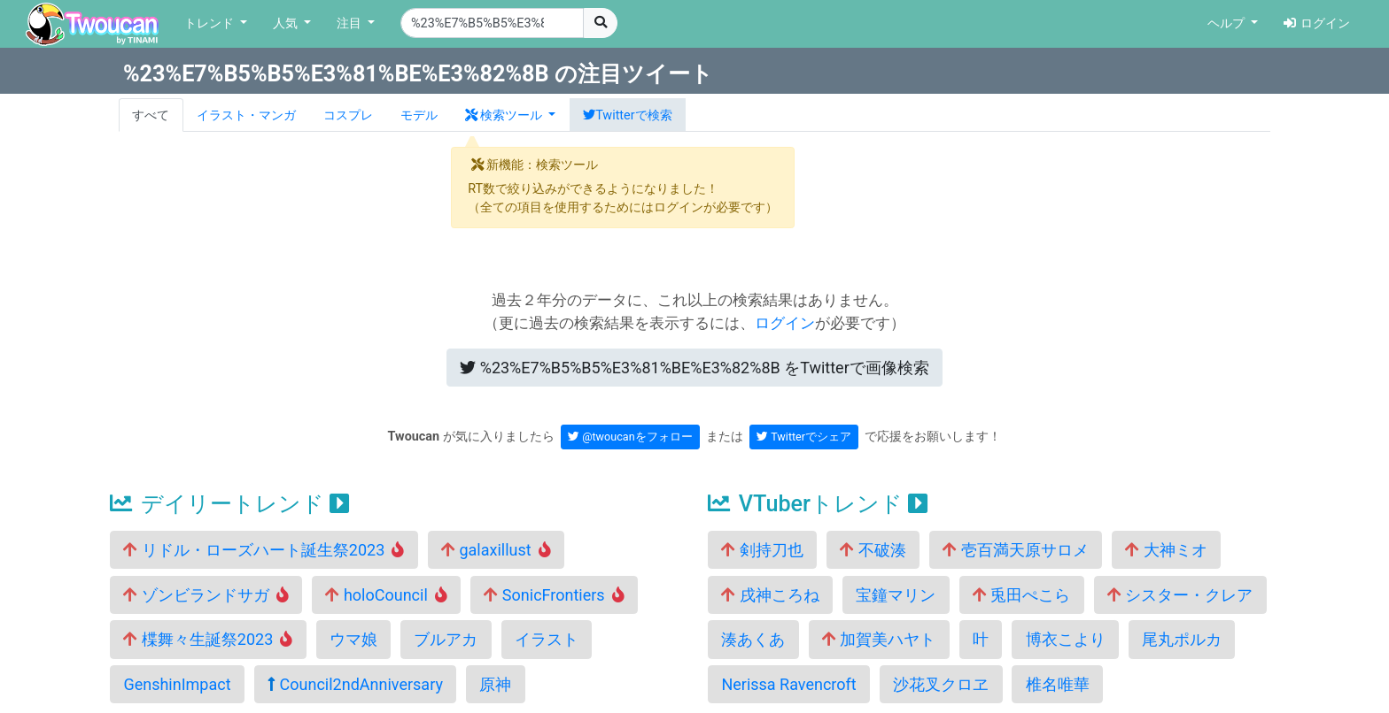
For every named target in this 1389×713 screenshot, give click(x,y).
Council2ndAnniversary (355, 684)
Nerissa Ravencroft (788, 684)
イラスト (546, 639)
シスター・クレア (1180, 595)
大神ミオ (1166, 549)
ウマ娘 (353, 639)
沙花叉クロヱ (941, 684)
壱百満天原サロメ (1015, 549)
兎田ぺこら (1021, 595)
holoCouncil (385, 595)
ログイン (1317, 23)
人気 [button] (287, 23)
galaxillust (496, 549)
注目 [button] (351, 23)
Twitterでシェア (804, 436)
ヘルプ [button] (1227, 23)
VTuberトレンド (817, 504)
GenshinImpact (176, 684)
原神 (495, 684)
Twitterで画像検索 (694, 367)
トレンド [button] (210, 23)
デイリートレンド (229, 504)
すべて (150, 115)
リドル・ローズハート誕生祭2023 (263, 549)
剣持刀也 (762, 549)
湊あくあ (753, 639)
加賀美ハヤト (878, 639)
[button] (510, 115)
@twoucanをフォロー (630, 436)
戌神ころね (770, 595)
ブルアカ (445, 639)
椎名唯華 (1058, 684)
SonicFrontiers (554, 595)
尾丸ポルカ (1182, 639)
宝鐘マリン (895, 595)
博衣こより (1066, 639)
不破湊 (872, 549)
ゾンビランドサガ (206, 595)
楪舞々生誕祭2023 (207, 639)
